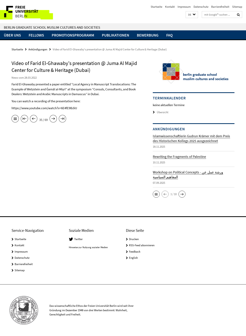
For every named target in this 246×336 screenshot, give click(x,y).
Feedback (134, 251)
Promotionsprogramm (73, 35)
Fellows (36, 35)
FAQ (169, 35)
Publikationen (115, 35)
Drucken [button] (134, 239)
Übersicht (160, 112)
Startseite (156, 6)
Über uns (12, 35)
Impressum (184, 6)
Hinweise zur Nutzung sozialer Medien (88, 247)
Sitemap (237, 6)
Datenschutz (201, 6)
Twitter (78, 239)
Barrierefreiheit (220, 6)
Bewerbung (148, 35)
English (133, 257)
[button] (192, 14)
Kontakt (170, 6)
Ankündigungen (37, 49)
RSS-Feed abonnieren (142, 245)
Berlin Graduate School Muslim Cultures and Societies (52, 27)
